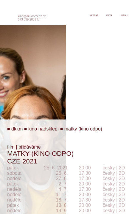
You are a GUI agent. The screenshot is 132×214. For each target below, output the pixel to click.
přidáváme (29, 147)
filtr (109, 15)
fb (38, 19)
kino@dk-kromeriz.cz (32, 16)
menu (124, 15)
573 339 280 (26, 19)
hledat (94, 15)
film (11, 147)
